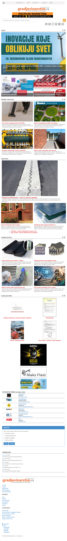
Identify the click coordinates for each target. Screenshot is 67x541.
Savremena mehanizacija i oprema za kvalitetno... (14, 150)
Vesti (3, 30)
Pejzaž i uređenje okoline (8, 517)
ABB (19, 419)
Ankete (4, 505)
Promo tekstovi (6, 500)
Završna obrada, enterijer (8, 514)
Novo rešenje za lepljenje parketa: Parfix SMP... (13, 123)
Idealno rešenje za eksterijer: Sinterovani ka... (45, 150)
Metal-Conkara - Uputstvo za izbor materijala (50, 340)
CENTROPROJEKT (23, 414)
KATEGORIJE (20, 3)
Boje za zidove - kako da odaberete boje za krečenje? (24, 232)
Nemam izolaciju (9, 440)
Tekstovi (4, 159)
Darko (3, 469)
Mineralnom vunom (9, 433)
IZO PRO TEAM (22, 404)
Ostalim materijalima (10, 438)
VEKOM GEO (21, 394)
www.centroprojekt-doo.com (25, 416)
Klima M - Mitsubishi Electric (17, 340)
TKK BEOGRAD (22, 399)
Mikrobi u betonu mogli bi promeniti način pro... (13, 287)
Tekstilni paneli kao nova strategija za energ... (45, 260)
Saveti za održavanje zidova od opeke (10, 225)
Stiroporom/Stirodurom (10, 435)
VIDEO (51, 2)
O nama (4, 485)
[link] (33, 9)
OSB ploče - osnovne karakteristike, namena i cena (24, 231)
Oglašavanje (5, 488)
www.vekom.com (22, 396)
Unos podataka (6, 490)
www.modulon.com (23, 411)
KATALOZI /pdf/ (6, 296)
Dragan (4, 455)
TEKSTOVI (36, 3)
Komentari (6, 452)
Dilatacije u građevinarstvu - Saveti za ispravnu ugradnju (19, 197)
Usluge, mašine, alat (7, 518)
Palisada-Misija (49, 318)
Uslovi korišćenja (6, 491)
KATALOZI (44, 2)
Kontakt (4, 487)
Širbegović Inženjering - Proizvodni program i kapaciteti (17, 318)
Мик (3, 462)
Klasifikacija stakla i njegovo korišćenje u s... (45, 225)
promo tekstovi (7, 99)
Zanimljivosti (6, 237)
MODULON (21, 409)
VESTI (28, 2)
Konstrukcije (5, 510)
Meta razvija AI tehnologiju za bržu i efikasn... (45, 287)
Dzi (3, 465)
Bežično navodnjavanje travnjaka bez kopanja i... (46, 123)
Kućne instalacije (6, 515)
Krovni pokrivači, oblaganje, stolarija (11, 512)
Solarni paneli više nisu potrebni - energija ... (13, 260)
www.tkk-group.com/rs (24, 401)
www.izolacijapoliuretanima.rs (25, 406)
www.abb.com (21, 421)
